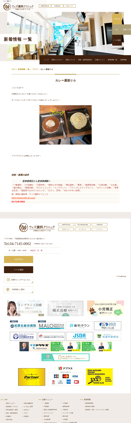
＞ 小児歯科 (64, 385)
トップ (47, 59)
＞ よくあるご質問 (27, 388)
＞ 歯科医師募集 (88, 385)
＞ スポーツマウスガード (49, 404)
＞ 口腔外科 (64, 391)
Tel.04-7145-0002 (17, 243)
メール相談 (47, 259)
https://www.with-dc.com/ (23, 198)
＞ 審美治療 (45, 398)
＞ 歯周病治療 (65, 388)
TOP (13, 69)
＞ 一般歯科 (45, 385)
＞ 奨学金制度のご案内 (11, 391)
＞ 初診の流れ (9, 401)
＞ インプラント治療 (67, 394)
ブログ (35, 69)
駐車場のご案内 (47, 269)
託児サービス (69, 6)
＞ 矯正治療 (64, 398)
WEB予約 (17, 259)
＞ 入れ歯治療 (46, 401)
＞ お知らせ (25, 391)
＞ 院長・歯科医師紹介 (11, 394)
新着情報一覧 (113, 59)
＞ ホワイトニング (47, 394)
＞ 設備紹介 (8, 398)
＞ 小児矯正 (64, 401)
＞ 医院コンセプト (10, 385)
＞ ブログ (25, 394)
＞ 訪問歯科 (64, 407)
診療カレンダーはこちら (19, 269)
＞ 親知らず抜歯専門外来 (49, 391)
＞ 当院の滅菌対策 (27, 385)
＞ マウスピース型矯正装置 (69, 404)
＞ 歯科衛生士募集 (89, 388)
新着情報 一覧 (23, 69)
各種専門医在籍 (45, 6)
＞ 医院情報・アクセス (11, 388)
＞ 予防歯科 (45, 388)
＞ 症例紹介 (25, 398)
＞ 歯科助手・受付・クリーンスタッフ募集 (96, 391)
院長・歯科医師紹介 (86, 59)
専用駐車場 (57, 6)
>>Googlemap (121, 276)
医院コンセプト (58, 59)
